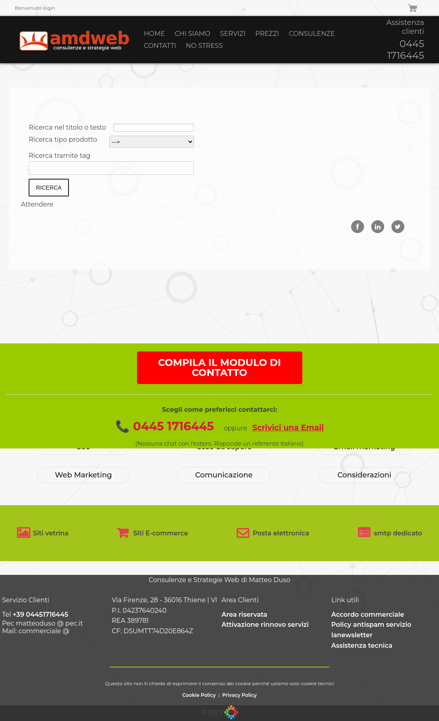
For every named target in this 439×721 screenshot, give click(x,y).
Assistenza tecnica (362, 645)
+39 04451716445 (40, 614)
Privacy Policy (239, 695)
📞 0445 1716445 (164, 445)
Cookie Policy (199, 695)
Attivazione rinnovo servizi (265, 624)
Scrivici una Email (288, 447)
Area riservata (245, 614)
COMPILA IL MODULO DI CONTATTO (219, 387)
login (49, 8)
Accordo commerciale (367, 614)
